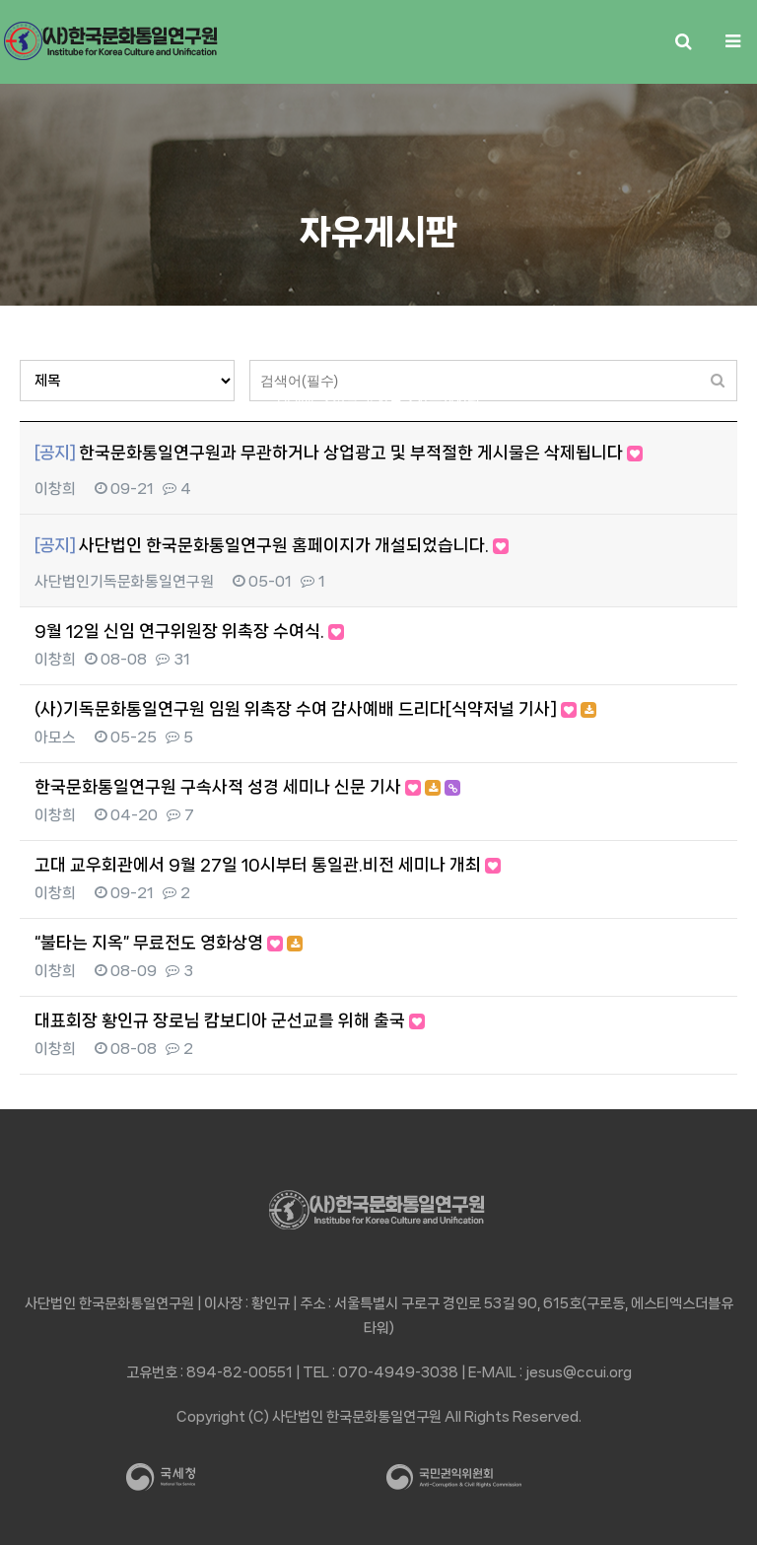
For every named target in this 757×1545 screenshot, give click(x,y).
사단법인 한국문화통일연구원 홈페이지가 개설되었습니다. (271, 545)
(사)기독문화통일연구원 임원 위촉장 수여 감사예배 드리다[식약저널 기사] (315, 709)
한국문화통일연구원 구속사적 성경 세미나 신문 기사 (247, 787)
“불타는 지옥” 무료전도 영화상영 (168, 942)
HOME (297, 399)
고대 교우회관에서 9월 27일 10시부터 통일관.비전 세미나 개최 (267, 865)
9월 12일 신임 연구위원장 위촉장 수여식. (189, 631)
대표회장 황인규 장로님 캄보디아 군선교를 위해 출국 (229, 1020)
